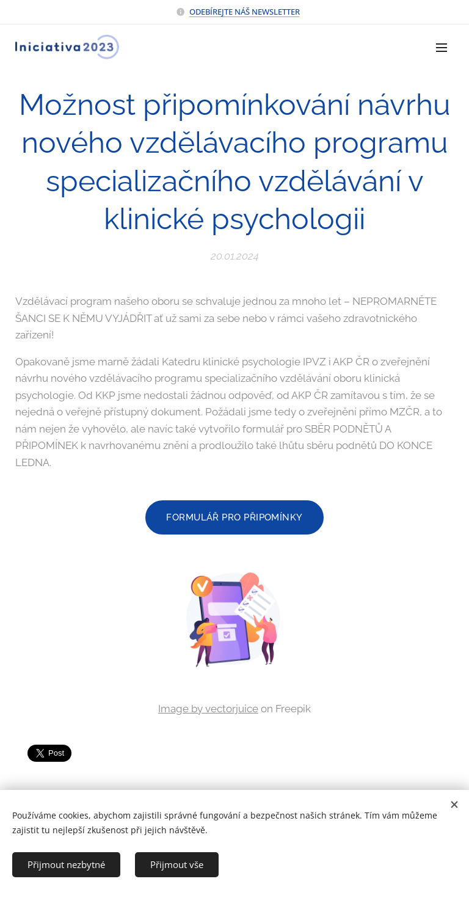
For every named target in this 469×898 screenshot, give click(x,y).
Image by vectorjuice (208, 709)
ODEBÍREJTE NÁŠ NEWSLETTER (244, 11)
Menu (441, 47)
